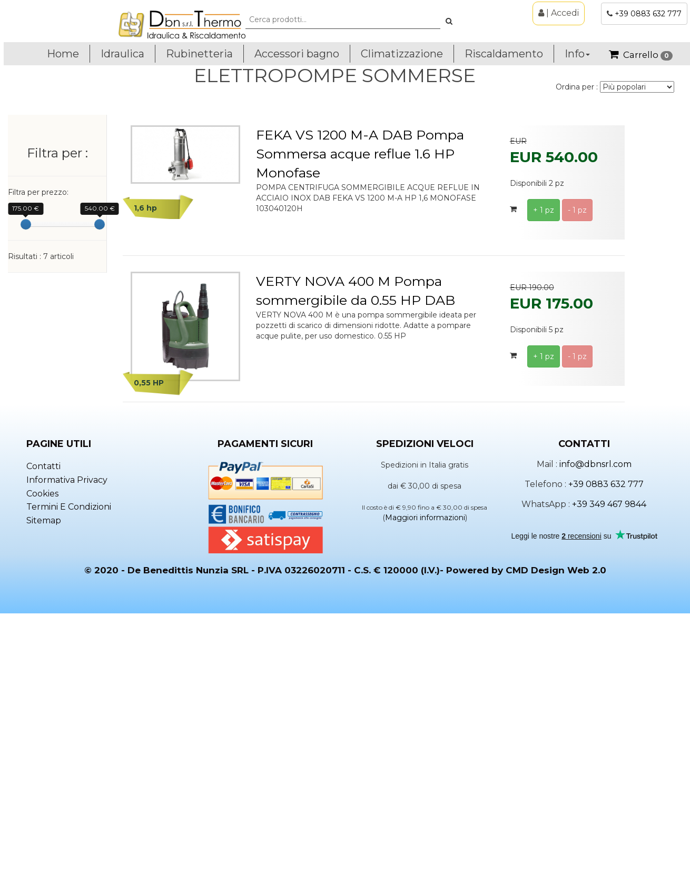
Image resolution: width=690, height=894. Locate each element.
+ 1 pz (543, 210)
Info (577, 53)
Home (63, 53)
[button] (449, 21)
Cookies (42, 772)
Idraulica (122, 53)
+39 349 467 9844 (609, 783)
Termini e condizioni (68, 786)
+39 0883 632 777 (648, 13)
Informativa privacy (66, 759)
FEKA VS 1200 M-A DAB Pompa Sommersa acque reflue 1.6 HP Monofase (360, 154)
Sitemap (43, 799)
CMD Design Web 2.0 (556, 849)
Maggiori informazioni (425, 796)
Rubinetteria (199, 53)
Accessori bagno (296, 53)
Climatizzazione (402, 53)
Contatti (43, 745)
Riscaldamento (504, 53)
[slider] (26, 224)
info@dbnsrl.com (595, 743)
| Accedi (558, 13)
